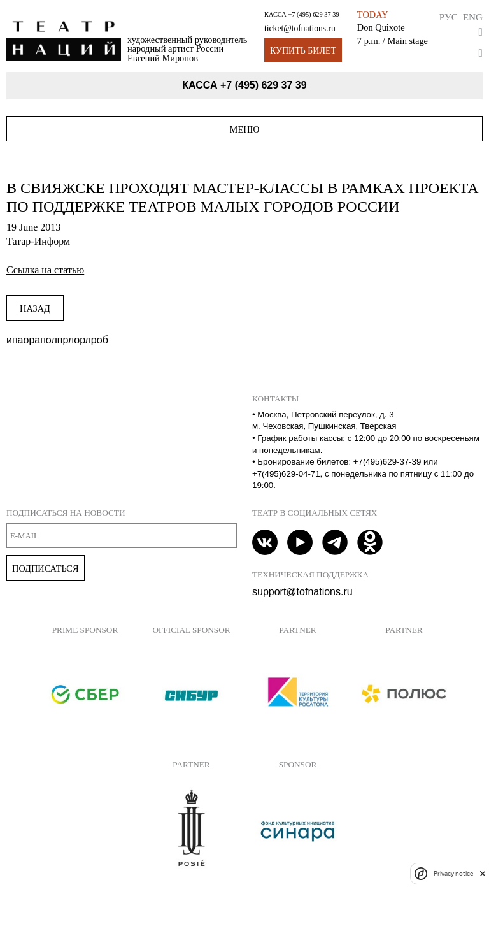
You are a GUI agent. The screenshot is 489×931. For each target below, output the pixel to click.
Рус (448, 16)
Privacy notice (453, 873)
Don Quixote (381, 27)
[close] (482, 873)
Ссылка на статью (45, 269)
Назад (35, 308)
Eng (473, 16)
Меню (245, 129)
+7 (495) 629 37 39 (313, 14)
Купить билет (303, 50)
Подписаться (45, 568)
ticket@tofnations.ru (300, 28)
